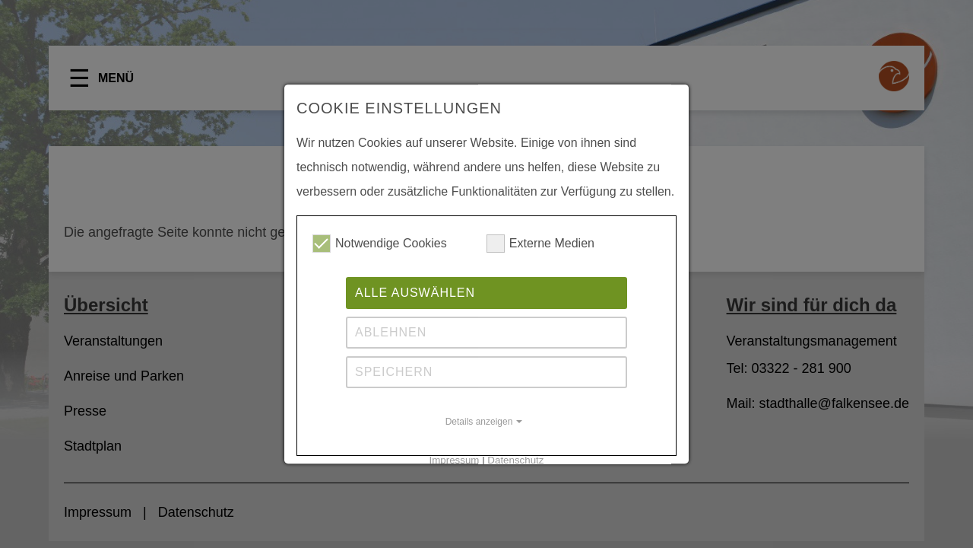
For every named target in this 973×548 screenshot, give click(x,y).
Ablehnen (390, 338)
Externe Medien (540, 250)
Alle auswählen (415, 298)
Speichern (394, 377)
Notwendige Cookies (379, 250)
